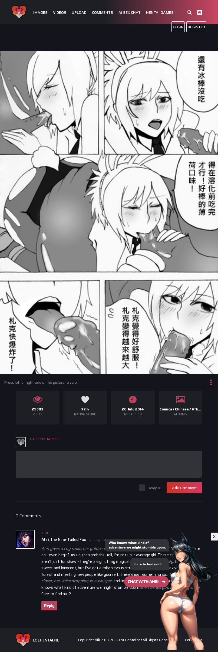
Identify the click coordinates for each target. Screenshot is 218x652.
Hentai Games (160, 12)
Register (196, 27)
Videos (59, 12)
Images (40, 12)
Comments (102, 12)
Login (178, 27)
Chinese (182, 409)
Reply (49, 606)
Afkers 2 (199, 409)
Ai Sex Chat (129, 12)
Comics (166, 409)
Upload (79, 12)
